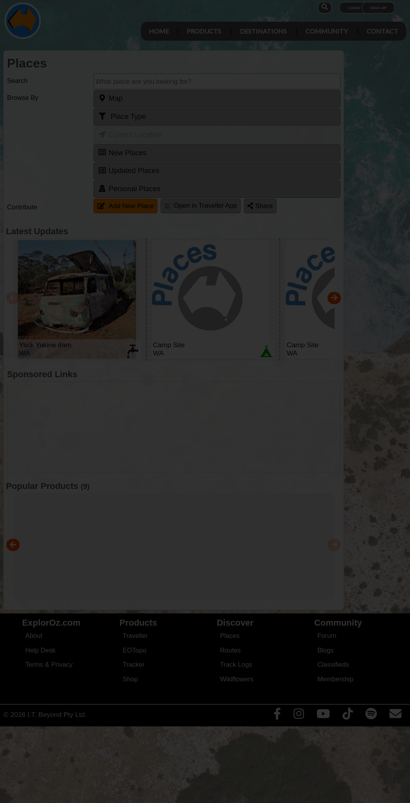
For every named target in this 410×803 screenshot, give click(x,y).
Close (279, 165)
